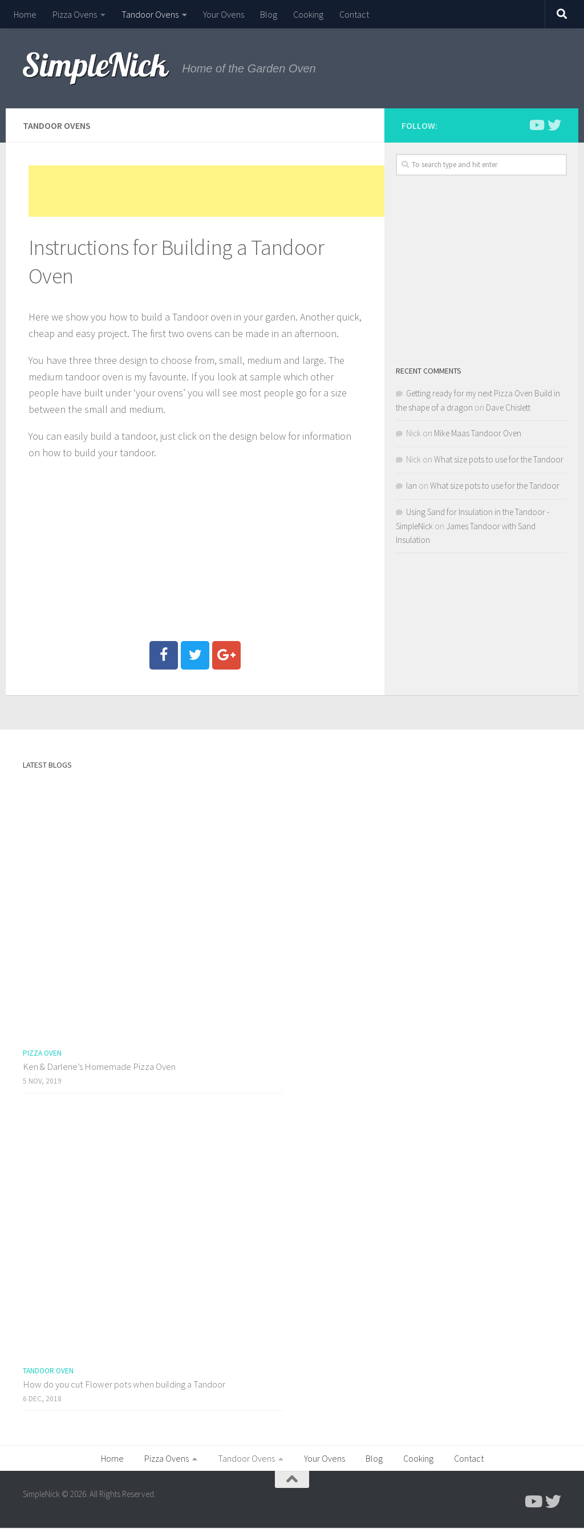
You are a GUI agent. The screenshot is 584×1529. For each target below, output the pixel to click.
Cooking (308, 14)
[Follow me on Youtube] (536, 125)
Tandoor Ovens (150, 14)
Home (25, 14)
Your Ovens (223, 14)
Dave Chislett (508, 407)
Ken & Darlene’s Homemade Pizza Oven (99, 1066)
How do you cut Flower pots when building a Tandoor (124, 1384)
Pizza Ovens (74, 14)
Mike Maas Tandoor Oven (477, 433)
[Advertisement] (236, 191)
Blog (268, 14)
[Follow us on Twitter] (554, 125)
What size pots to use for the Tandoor (498, 459)
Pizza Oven (42, 1053)
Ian (411, 485)
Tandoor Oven (48, 1371)
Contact (354, 14)
